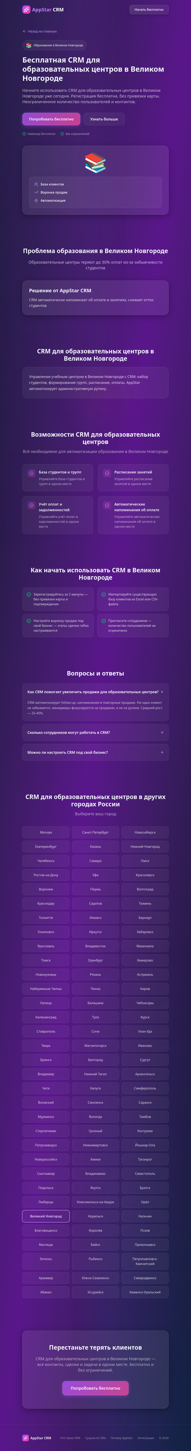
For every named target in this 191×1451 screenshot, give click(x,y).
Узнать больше (104, 119)
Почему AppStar (122, 1438)
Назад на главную (39, 31)
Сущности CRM (95, 1438)
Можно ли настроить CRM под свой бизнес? (95, 752)
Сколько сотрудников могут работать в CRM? (95, 732)
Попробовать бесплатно (51, 119)
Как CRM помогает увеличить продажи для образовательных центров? (96, 691)
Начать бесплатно (149, 9)
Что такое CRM (70, 1438)
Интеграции (146, 1438)
